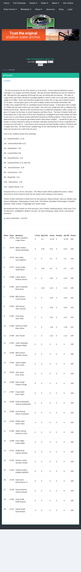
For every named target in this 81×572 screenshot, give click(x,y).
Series (33, 3)
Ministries (26, 9)
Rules (44, 3)
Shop (61, 9)
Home (6, 3)
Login (70, 9)
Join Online (68, 3)
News (55, 3)
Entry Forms (10, 9)
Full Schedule (19, 3)
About (38, 9)
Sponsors (50, 9)
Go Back (7, 81)
